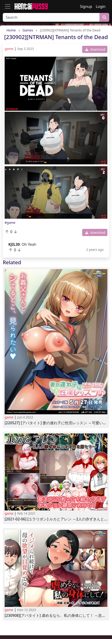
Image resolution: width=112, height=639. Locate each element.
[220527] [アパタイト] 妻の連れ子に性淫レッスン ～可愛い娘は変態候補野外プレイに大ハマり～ (56, 423)
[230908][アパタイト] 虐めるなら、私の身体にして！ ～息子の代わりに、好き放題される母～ (56, 615)
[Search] (51, 17)
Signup (86, 6)
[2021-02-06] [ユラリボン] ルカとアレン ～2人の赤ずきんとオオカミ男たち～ (56, 519)
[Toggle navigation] (7, 6)
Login (101, 6)
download (95, 49)
